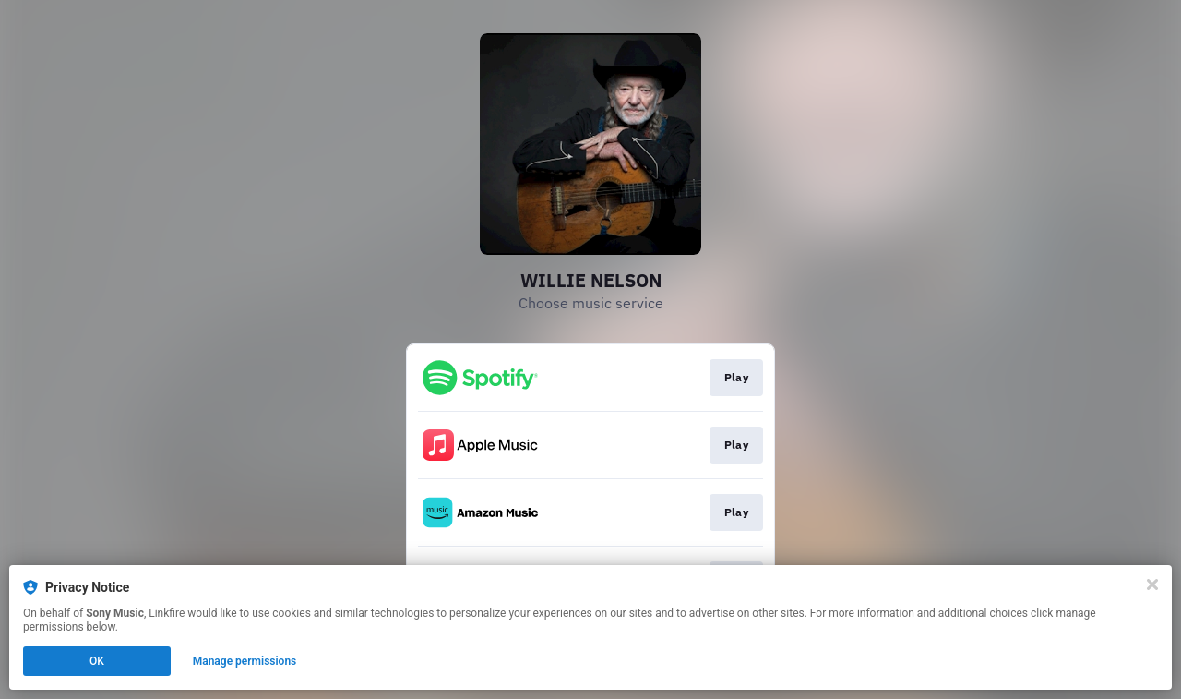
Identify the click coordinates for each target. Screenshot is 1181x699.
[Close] (1152, 584)
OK (96, 661)
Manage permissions (245, 661)
